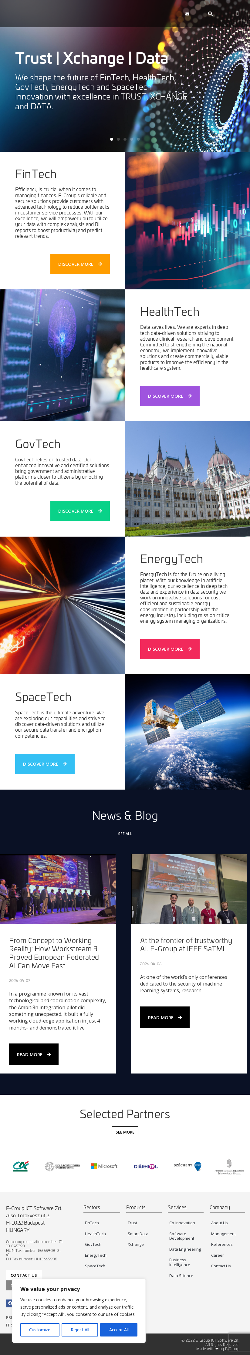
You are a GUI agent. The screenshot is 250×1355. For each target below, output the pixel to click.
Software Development (181, 1236)
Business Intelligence (179, 1262)
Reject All (80, 1330)
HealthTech (95, 1233)
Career (217, 1255)
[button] (162, 13)
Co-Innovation (182, 1222)
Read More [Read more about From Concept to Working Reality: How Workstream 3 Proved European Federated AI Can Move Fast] (34, 1054)
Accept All (119, 1330)
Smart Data (138, 1233)
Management (223, 1233)
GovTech (38, 443)
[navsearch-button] (210, 14)
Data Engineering (185, 1249)
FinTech (36, 173)
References (222, 1244)
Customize (40, 1330)
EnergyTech (95, 1255)
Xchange (136, 1244)
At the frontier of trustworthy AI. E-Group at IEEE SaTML (186, 944)
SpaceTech (43, 696)
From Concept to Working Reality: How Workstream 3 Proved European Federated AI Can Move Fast (54, 952)
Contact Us (221, 1266)
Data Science (181, 1275)
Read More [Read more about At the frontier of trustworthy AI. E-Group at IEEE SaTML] (165, 1017)
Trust (132, 1222)
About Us (219, 1222)
